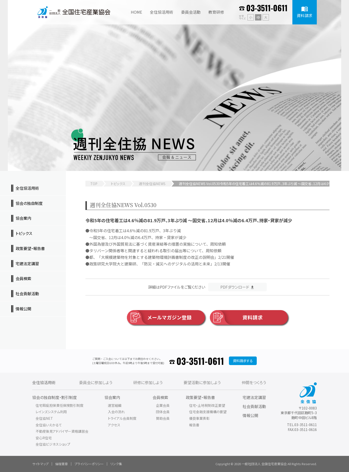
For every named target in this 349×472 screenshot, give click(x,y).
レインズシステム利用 (51, 411)
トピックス (118, 183)
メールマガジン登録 (159, 317)
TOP (93, 183)
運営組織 (115, 405)
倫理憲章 (61, 464)
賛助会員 (163, 418)
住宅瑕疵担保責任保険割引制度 (59, 405)
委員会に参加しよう (95, 382)
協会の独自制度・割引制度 (54, 397)
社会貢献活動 (254, 406)
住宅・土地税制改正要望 (207, 405)
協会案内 (112, 397)
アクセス (114, 424)
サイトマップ (40, 464)
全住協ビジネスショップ (53, 444)
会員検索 (160, 397)
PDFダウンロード (234, 287)
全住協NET (44, 418)
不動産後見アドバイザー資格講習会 (62, 431)
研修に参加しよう (148, 382)
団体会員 (163, 411)
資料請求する (243, 360)
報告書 (194, 424)
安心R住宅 (44, 437)
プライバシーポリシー (89, 464)
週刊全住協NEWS (152, 183)
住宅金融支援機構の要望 (207, 411)
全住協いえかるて (49, 424)
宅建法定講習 (254, 397)
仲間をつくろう (254, 382)
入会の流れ (116, 411)
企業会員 (163, 405)
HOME (136, 12)
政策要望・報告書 (200, 397)
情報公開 (250, 415)
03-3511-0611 (266, 7)
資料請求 (236, 317)
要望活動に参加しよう (202, 382)
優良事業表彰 (199, 418)
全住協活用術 (44, 382)
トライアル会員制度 (122, 418)
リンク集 (116, 464)
